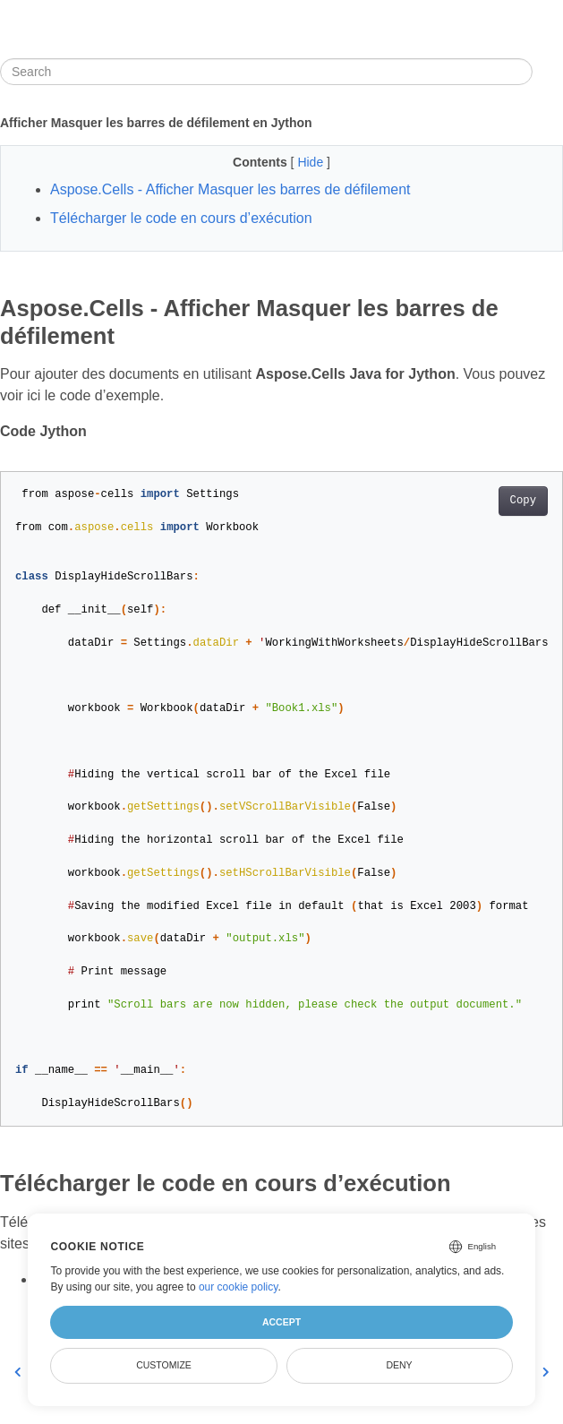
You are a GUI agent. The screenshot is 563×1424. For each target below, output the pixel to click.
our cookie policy (238, 1287)
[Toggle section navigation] (548, 72)
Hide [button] (312, 162)
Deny (399, 1365)
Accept (281, 1322)
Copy (523, 500)
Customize (164, 1365)
